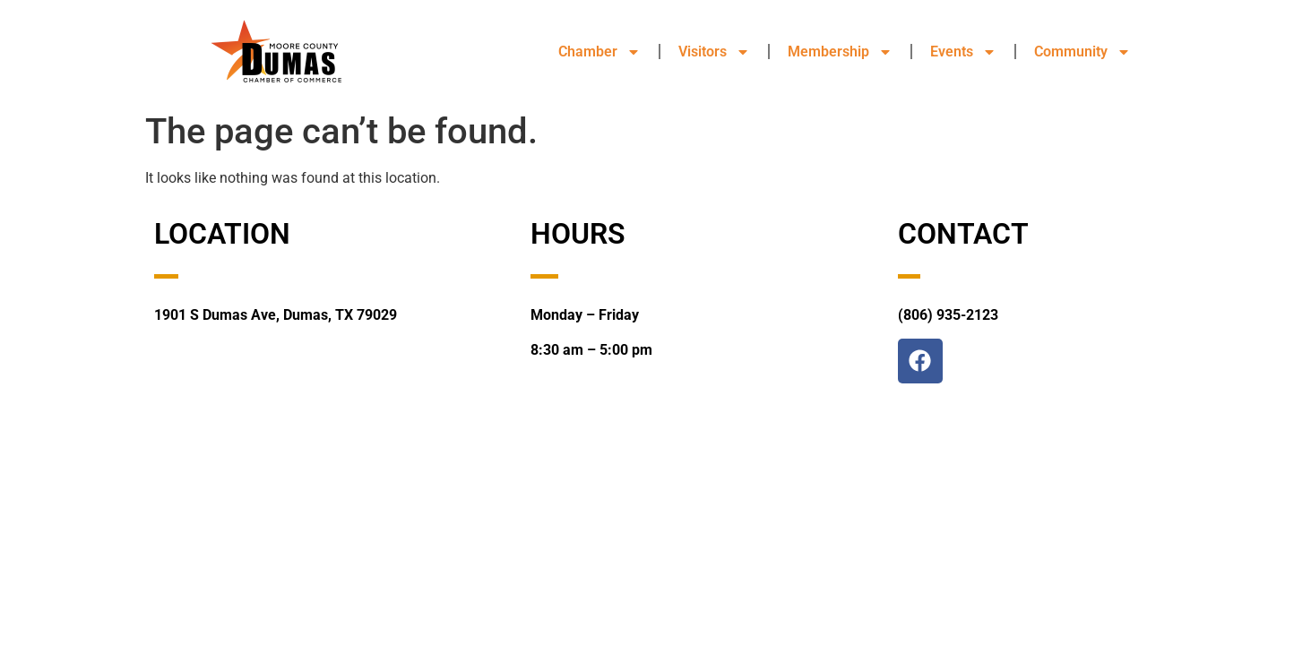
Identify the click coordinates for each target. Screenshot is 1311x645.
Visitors (714, 52)
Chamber (599, 52)
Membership (840, 52)
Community (1082, 52)
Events (963, 52)
